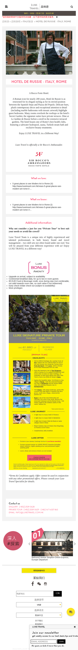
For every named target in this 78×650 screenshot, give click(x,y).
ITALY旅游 (28, 21)
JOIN (61, 641)
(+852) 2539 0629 (31, 509)
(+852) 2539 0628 (27, 506)
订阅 (58, 593)
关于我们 (39, 620)
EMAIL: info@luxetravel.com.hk (26, 512)
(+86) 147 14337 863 (49, 509)
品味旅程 (16, 21)
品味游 (5, 21)
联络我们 (39, 624)
